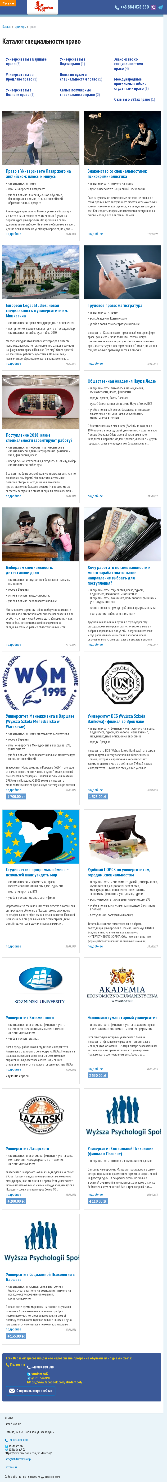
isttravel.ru (11, 1467)
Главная (6, 27)
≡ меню (8, 3)
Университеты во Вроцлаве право (21, 77)
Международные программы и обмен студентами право (131, 74)
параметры (20, 27)
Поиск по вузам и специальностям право (81, 72)
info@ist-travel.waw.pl (18, 1459)
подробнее (13, 234)
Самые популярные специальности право (80, 88)
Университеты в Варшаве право (26, 62)
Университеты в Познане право (20, 92)
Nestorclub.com (52, 1476)
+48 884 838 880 (132, 7)
